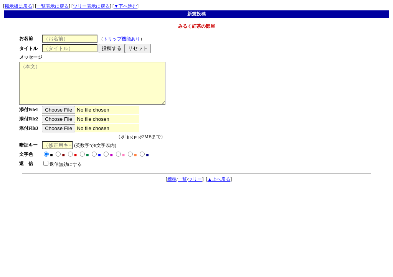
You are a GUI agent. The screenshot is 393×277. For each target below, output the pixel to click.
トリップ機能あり (124, 39)
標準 (172, 187)
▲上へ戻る (218, 187)
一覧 (182, 187)
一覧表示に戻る (52, 6)
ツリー (195, 187)
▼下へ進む (125, 6)
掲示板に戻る (18, 6)
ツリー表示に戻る (91, 6)
